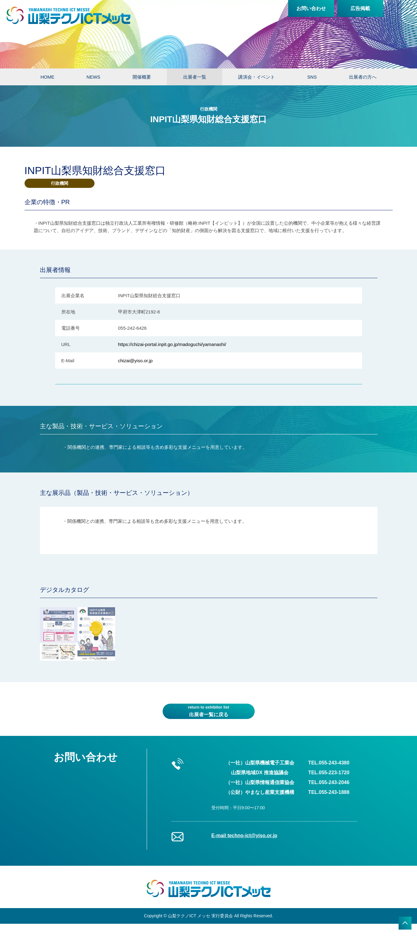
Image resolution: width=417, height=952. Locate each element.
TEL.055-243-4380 (328, 762)
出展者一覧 (194, 77)
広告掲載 (360, 8)
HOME (47, 77)
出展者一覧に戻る (208, 710)
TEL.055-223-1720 (328, 772)
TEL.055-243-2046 (328, 782)
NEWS (93, 77)
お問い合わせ (311, 8)
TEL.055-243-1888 (328, 792)
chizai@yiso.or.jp (135, 360)
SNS (312, 77)
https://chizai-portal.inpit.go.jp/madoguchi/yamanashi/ (172, 344)
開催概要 (142, 77)
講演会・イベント (256, 77)
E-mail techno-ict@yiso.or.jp (244, 835)
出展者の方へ (362, 77)
